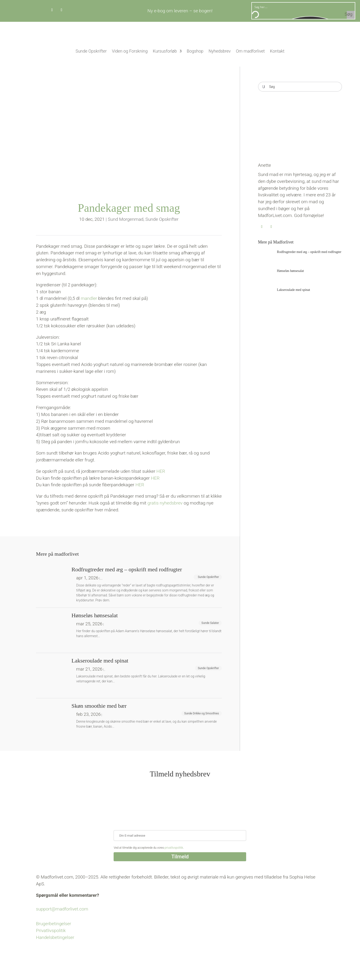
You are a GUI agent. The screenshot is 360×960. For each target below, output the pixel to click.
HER (160, 471)
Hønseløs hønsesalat (290, 271)
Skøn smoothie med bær (99, 706)
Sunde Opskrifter (91, 51)
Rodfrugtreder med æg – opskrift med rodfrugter (309, 252)
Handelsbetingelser (55, 937)
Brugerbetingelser (53, 923)
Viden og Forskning (130, 51)
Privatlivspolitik (51, 930)
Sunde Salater (210, 623)
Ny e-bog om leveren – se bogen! (180, 11)
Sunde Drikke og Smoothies (201, 713)
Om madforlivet (250, 51)
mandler (89, 298)
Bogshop (195, 51)
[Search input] (303, 6)
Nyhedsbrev (220, 51)
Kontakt (277, 51)
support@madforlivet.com (62, 909)
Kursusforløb (165, 51)
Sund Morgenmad (125, 219)
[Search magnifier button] (351, 15)
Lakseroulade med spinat (293, 290)
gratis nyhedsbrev (165, 503)
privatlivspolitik (174, 847)
